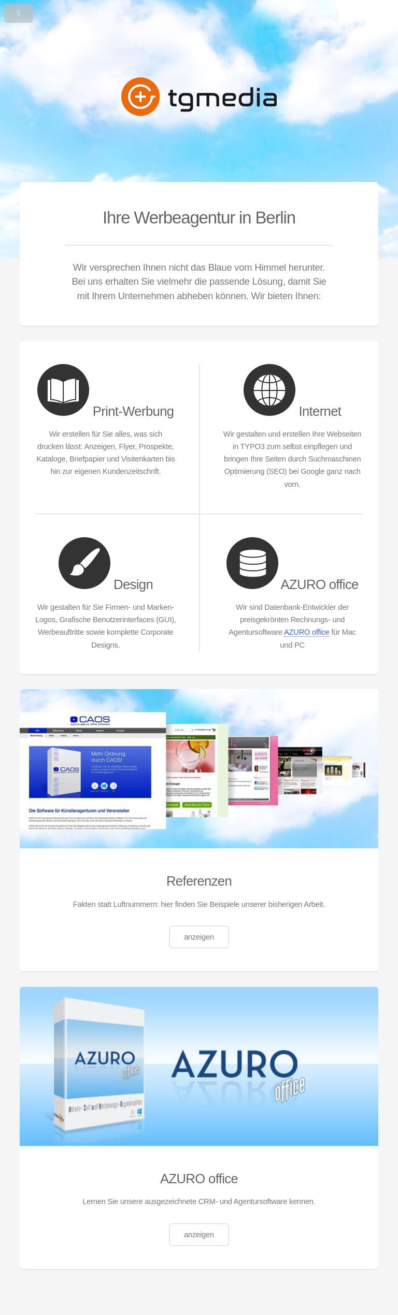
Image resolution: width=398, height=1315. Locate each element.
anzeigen (199, 937)
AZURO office (307, 632)
